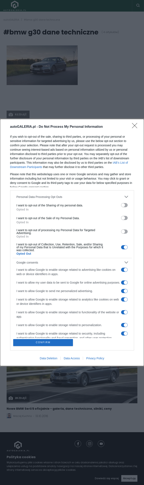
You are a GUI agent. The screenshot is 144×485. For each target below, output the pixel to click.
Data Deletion (48, 358)
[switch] (124, 205)
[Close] (136, 127)
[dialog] (72, 243)
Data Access (72, 358)
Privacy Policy (95, 358)
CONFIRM (43, 342)
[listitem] (72, 196)
